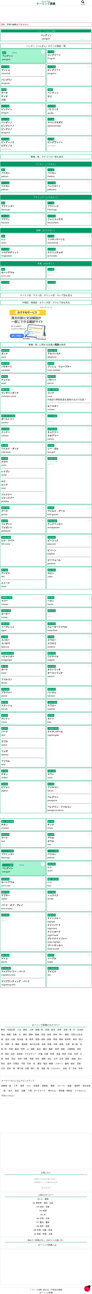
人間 (31, 1029)
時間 (7, 1044)
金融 (70, 1085)
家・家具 (30, 1039)
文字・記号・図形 (62, 1058)
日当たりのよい (8, 1095)
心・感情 (31, 1049)
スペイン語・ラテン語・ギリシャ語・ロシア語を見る (46, 295)
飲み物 (20, 1039)
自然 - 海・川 (69, 1029)
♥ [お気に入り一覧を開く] (88, 1288)
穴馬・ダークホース (37, 1090)
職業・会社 (47, 1058)
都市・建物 (28, 1034)
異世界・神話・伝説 (44, 1203)
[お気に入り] (43, 52)
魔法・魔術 (48, 1049)
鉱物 (61, 1044)
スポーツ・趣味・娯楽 (65, 1063)
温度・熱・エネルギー (51, 1068)
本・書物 (15, 1044)
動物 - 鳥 (40, 1029)
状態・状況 (35, 1058)
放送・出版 (10, 1039)
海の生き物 (35, 1044)
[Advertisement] (46, 13)
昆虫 (13, 1058)
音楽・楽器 (46, 1034)
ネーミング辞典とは (47, 1245)
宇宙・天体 (26, 1063)
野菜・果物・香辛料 (62, 1039)
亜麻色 (45, 1085)
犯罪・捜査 (60, 1049)
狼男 (22, 1085)
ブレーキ (61, 1085)
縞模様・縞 (6, 1085)
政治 (39, 1049)
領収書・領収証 (66, 1090)
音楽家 (36, 1085)
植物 (74, 1058)
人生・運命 (22, 1029)
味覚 (7, 1058)
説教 (24, 1090)
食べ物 (75, 1044)
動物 (37, 1034)
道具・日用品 (13, 1063)
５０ (29, 1085)
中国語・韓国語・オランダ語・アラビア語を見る (46, 302)
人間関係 (71, 1049)
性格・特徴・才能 (50, 1044)
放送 (17, 1090)
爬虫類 (25, 1044)
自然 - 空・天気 (70, 1068)
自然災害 (11, 1029)
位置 (68, 1044)
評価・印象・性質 (46, 1054)
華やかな (52, 1090)
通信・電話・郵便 (45, 1063)
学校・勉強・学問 (17, 1049)
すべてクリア (46, 1188)
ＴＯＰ (32, 1289)
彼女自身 (86, 1085)
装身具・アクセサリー (27, 1054)
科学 (81, 1068)
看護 (53, 1085)
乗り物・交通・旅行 (26, 1068)
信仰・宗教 (23, 1058)
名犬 (10, 1090)
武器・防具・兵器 (64, 1054)
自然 (59, 1029)
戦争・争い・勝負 (61, 1034)
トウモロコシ (81, 1090)
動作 (3, 1029)
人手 (16, 1085)
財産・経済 (50, 1029)
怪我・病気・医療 (43, 1039)
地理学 (77, 1085)
